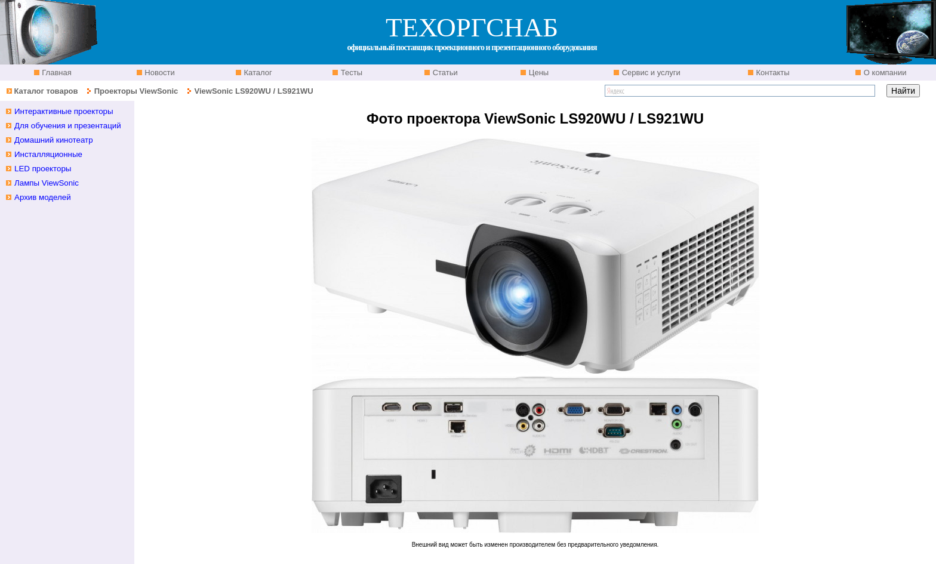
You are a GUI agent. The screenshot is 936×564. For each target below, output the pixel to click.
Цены (537, 72)
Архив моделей (42, 197)
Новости (159, 72)
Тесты (350, 72)
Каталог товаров (46, 91)
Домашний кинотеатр (53, 139)
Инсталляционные (48, 154)
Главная (56, 72)
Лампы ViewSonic (46, 182)
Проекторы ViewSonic (136, 91)
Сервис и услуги (650, 72)
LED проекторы (42, 168)
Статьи (444, 72)
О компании (883, 72)
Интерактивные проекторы (63, 111)
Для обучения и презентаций (67, 125)
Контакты (772, 72)
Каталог (257, 72)
